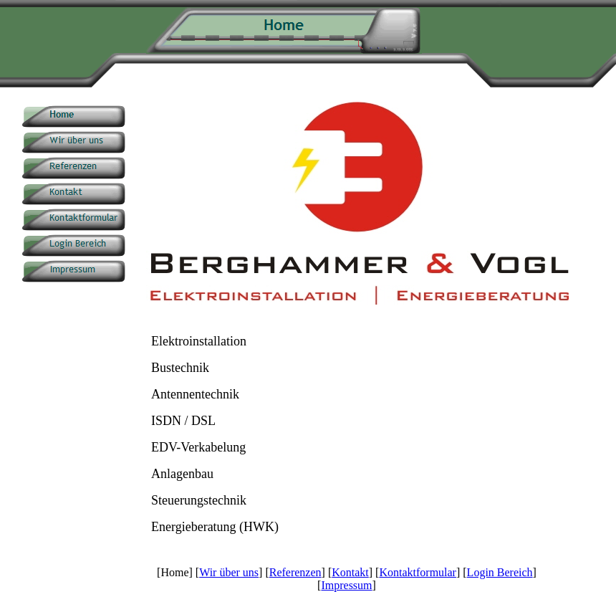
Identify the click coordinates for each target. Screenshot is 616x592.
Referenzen (295, 572)
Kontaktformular (417, 572)
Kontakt (350, 572)
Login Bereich (500, 572)
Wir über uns (229, 572)
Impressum (346, 585)
